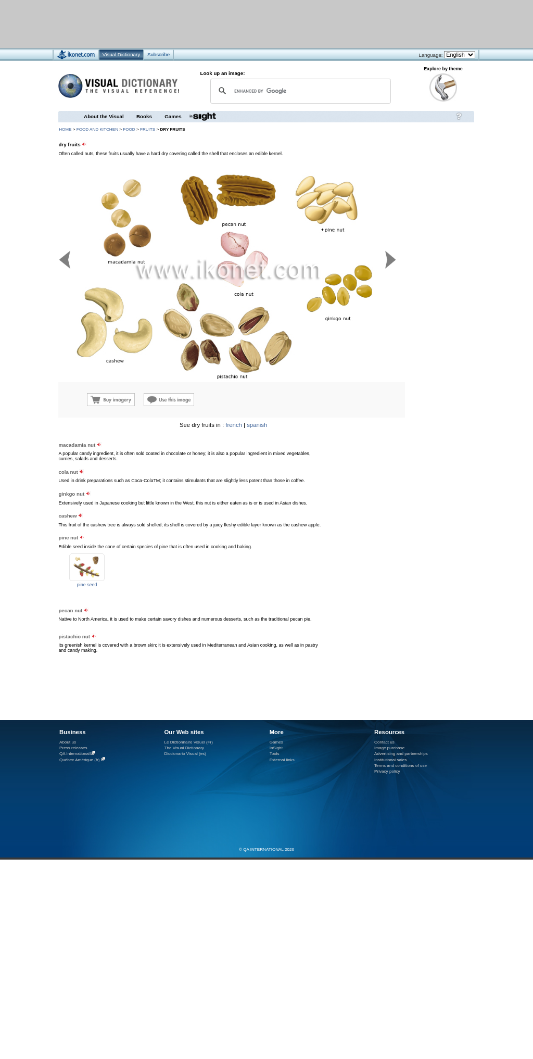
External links (282, 760)
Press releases (73, 748)
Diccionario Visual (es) (185, 753)
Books (144, 116)
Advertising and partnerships (401, 753)
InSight (276, 748)
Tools (275, 753)
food (129, 129)
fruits (147, 129)
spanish (257, 425)
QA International (74, 753)
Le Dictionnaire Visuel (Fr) (188, 742)
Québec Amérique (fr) (79, 760)
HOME (65, 129)
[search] (299, 91)
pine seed (87, 584)
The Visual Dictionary (184, 748)
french (233, 425)
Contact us (384, 742)
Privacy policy (387, 771)
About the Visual (104, 116)
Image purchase (389, 748)
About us (67, 742)
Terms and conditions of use (400, 765)
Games (172, 116)
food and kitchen (97, 129)
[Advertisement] (235, 24)
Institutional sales (390, 760)
